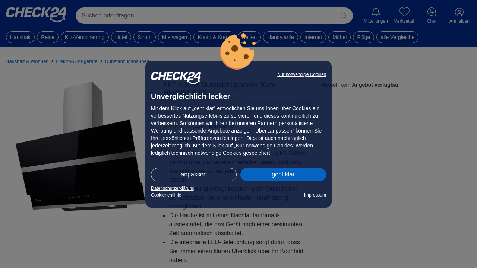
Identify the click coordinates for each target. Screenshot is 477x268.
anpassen (193, 174)
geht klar (283, 174)
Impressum (315, 195)
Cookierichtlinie (166, 195)
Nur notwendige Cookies (301, 74)
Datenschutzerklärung (173, 188)
